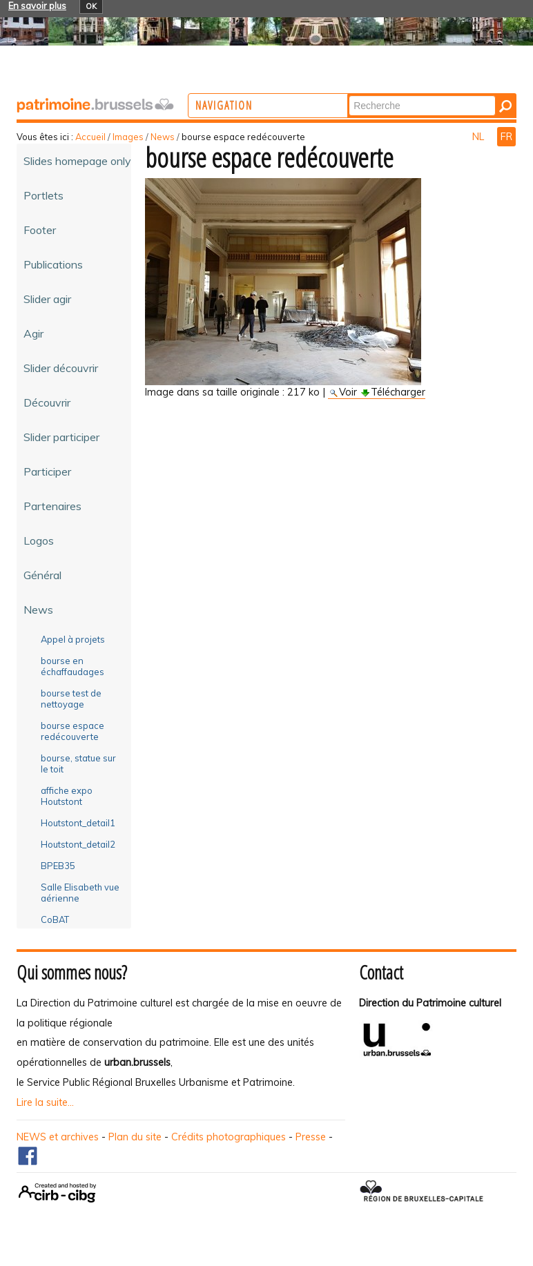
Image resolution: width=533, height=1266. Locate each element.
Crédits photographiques (228, 1137)
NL (479, 136)
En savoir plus (37, 5)
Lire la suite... (45, 1102)
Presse (310, 1137)
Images (128, 136)
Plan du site (135, 1137)
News (163, 136)
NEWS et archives (58, 1137)
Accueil (90, 136)
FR (506, 136)
